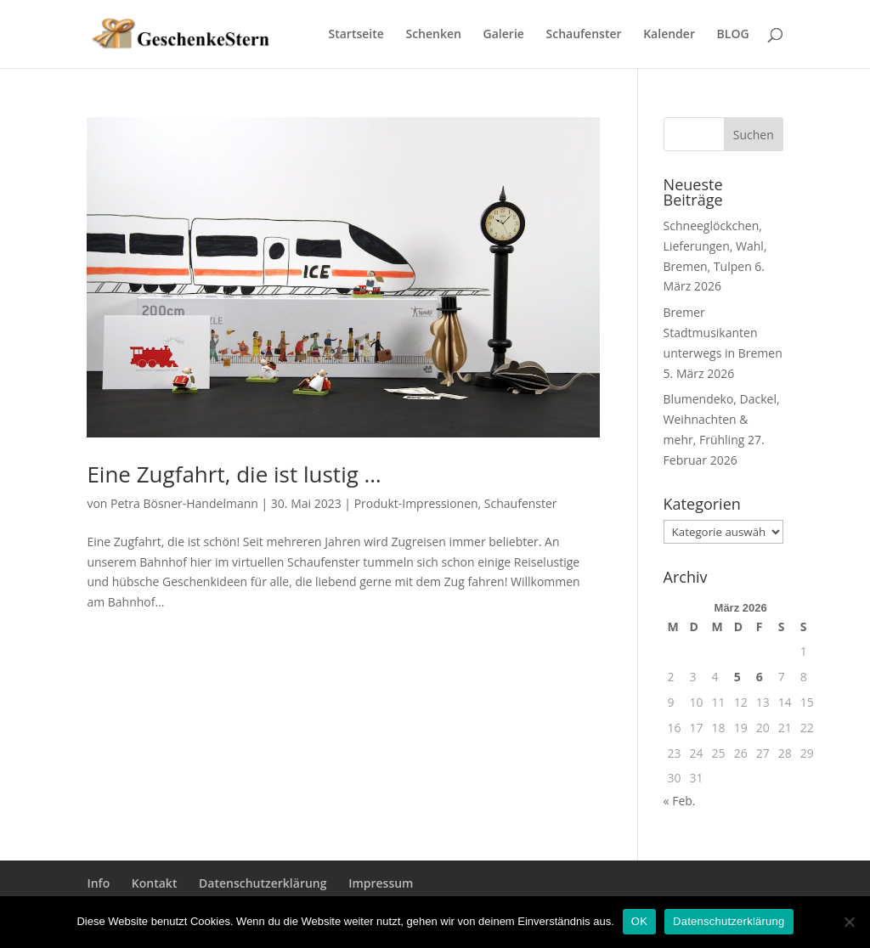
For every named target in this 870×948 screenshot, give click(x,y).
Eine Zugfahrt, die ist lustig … (234, 474)
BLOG (733, 35)
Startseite (356, 35)
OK (639, 921)
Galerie (503, 35)
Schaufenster (584, 35)
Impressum (380, 883)
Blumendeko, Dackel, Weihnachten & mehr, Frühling (722, 419)
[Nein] (848, 921)
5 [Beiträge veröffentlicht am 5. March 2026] (737, 677)
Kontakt (155, 883)
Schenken (432, 35)
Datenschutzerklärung (262, 883)
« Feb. (680, 801)
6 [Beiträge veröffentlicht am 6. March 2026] (759, 677)
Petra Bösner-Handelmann (184, 503)
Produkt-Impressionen (416, 503)
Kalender (669, 35)
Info (98, 883)
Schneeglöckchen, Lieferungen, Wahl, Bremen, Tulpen (715, 245)
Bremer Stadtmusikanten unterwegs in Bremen (723, 332)
